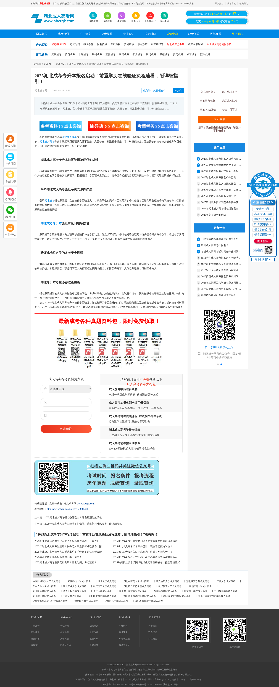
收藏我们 (243, 3)
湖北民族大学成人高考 (86, 601)
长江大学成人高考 (102, 591)
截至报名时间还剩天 (216, 14)
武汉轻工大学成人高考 (169, 586)
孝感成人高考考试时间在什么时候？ (221, 251)
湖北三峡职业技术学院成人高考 (214, 596)
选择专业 (35, 645)
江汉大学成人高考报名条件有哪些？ (221, 257)
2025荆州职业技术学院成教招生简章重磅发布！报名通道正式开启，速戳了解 (148, 562)
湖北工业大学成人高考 (74, 586)
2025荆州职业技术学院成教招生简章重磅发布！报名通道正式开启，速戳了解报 (221, 202)
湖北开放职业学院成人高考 (149, 601)
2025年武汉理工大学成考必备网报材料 (221, 282)
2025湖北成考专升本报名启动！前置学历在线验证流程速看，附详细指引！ (148, 541)
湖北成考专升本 (51, 223)
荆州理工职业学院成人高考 (133, 591)
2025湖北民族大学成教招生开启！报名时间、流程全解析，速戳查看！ (221, 165)
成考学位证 (124, 645)
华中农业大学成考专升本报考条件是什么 (221, 264)
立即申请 (219, 119)
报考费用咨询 (263, 224)
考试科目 (64, 632)
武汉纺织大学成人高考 (167, 581)
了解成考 (35, 626)
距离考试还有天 (217, 21)
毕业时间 (123, 626)
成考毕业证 (124, 638)
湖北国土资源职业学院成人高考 (139, 596)
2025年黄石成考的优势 (213, 214)
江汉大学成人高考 (226, 581)
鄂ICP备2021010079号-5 (124, 684)
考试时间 (64, 626)
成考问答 (193, 33)
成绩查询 (172, 33)
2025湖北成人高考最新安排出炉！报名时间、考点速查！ (66, 562)
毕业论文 (123, 632)
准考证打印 (65, 645)
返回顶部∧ (263, 259)
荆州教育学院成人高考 (225, 591)
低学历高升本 (263, 234)
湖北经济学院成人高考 (197, 581)
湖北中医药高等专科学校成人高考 (50, 601)
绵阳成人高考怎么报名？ (214, 245)
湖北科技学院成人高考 (116, 601)
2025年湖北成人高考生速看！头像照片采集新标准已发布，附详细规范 (83, 523)
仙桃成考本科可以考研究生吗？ (218, 295)
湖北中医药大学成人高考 (136, 581)
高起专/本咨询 (263, 213)
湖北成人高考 (69, 137)
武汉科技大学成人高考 (79, 581)
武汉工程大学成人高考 (74, 591)
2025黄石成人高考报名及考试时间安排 (221, 276)
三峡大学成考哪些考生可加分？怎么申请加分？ (221, 239)
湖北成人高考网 (42, 64)
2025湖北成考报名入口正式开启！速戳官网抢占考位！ (143, 551)
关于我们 (152, 626)
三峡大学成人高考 (72, 596)
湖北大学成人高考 (107, 581)
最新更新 (219, 3)
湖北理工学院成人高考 (44, 596)
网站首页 (42, 33)
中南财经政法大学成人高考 (46, 581)
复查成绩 (94, 638)
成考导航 (231, 3)
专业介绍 (128, 33)
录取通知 (94, 645)
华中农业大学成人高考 (44, 586)
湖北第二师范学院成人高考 (137, 586)
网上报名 (237, 33)
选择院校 (35, 638)
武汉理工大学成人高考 (104, 586)
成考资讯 (63, 33)
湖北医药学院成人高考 (44, 591)
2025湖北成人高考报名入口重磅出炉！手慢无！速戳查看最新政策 (70, 551)
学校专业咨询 (263, 219)
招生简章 (85, 33)
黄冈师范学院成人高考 (165, 591)
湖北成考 (49, 200)
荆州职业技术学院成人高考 (102, 596)
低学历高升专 (263, 229)
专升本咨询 (263, 208)
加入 (178, 90)
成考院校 (107, 33)
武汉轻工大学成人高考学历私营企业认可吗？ (221, 270)
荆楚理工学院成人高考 (195, 591)
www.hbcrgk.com (85, 503)
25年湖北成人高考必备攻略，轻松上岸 (221, 289)
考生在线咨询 (263, 202)
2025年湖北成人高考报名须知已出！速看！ (58, 557)
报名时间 (150, 33)
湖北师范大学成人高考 (200, 586)
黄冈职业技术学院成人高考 (177, 596)
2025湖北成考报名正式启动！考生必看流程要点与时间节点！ (146, 557)
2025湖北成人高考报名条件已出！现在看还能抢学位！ (74, 517)
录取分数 (94, 632)
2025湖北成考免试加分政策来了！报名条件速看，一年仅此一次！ (70, 541)
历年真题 (215, 33)
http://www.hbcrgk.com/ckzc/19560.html (67, 509)
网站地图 (152, 638)
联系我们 (152, 632)
